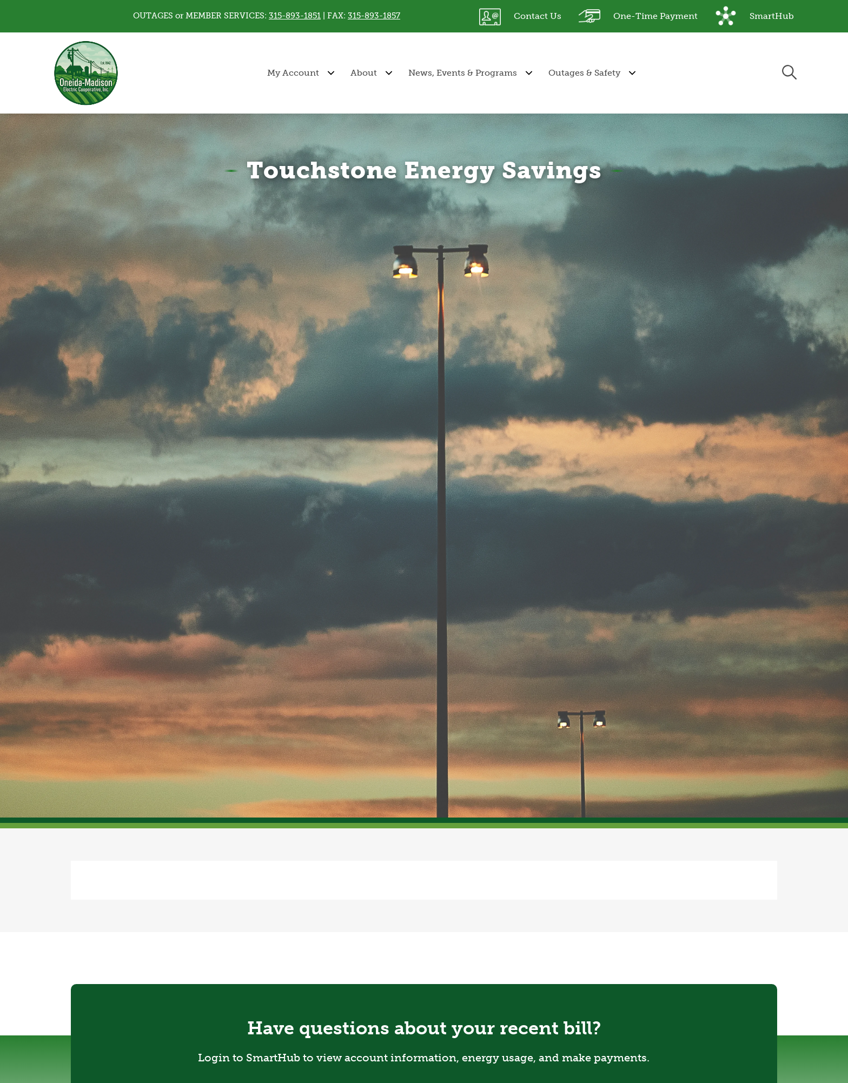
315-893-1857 (374, 16)
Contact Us (520, 16)
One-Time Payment (638, 16)
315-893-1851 (295, 16)
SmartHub (754, 16)
